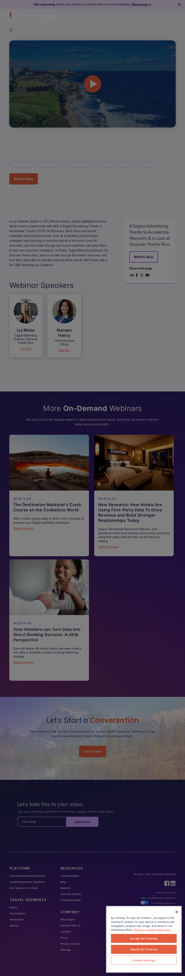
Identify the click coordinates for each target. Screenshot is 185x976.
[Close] (176, 911)
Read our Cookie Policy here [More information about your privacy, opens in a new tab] (152, 929)
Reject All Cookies (143, 949)
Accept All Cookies (144, 938)
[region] (144, 939)
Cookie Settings (144, 960)
